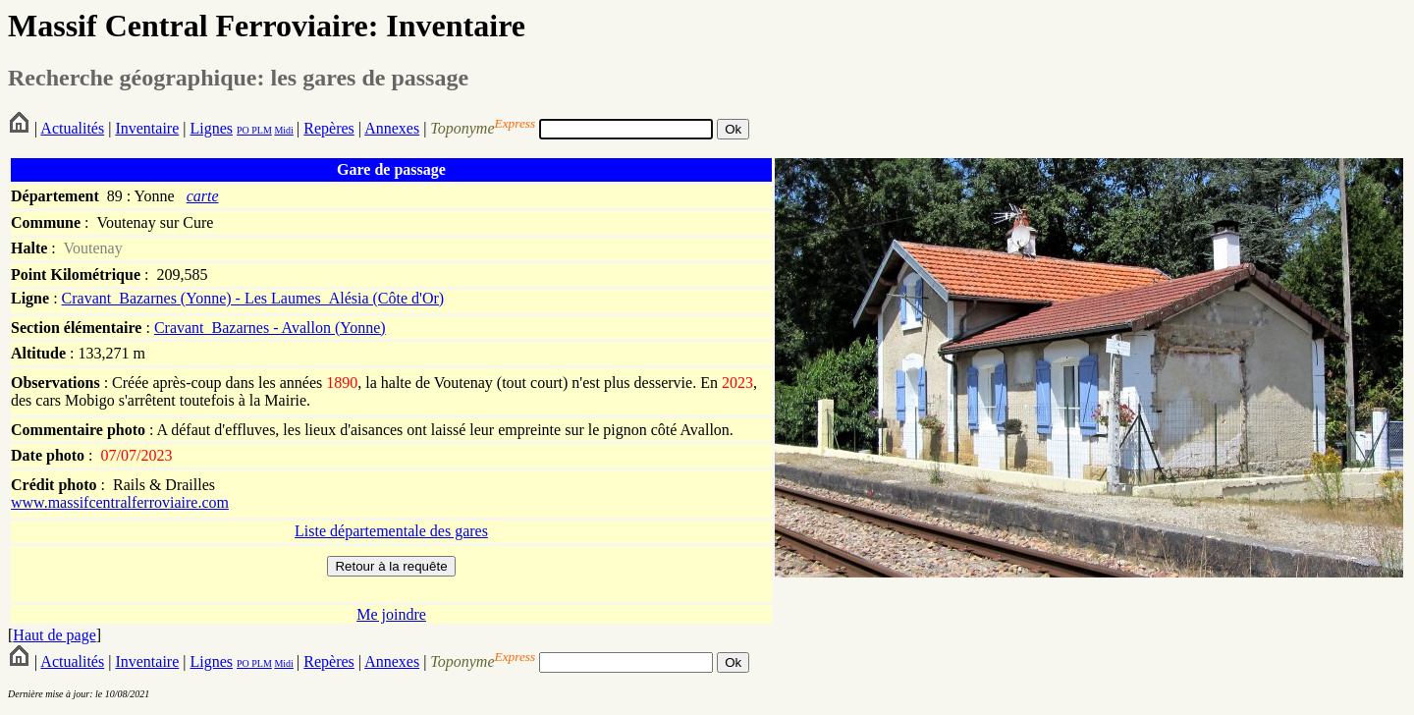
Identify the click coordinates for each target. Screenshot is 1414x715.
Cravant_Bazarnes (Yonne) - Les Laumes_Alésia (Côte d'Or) (253, 298)
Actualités (72, 128)
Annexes (391, 128)
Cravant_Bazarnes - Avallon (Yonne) (270, 327)
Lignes (211, 128)
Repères (328, 128)
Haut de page (54, 635)
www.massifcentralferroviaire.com (120, 502)
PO (243, 130)
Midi (283, 130)
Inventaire (147, 128)
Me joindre (391, 614)
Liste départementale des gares (391, 530)
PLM (260, 130)
